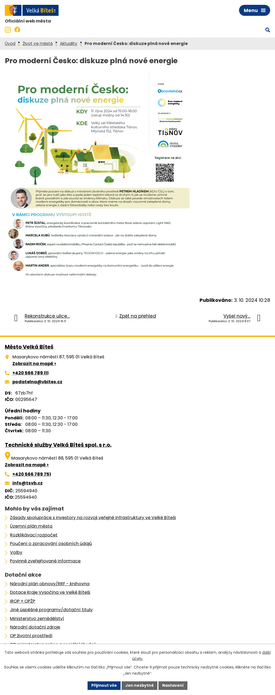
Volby (16, 552)
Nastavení (173, 685)
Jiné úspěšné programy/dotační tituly (51, 610)
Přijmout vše (104, 685)
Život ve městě (38, 43)
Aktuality (68, 43)
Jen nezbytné (139, 685)
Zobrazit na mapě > (34, 363)
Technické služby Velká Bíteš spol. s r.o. (58, 445)
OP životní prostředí (31, 636)
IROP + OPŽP (22, 601)
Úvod (10, 43)
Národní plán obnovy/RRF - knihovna (49, 584)
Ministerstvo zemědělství (37, 618)
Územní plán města (31, 526)
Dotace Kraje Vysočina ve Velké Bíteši (50, 592)
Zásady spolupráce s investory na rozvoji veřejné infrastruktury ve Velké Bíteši (93, 517)
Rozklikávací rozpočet (33, 535)
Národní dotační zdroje (35, 627)
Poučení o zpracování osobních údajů (51, 543)
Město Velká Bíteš (29, 347)
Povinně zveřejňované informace (45, 561)
